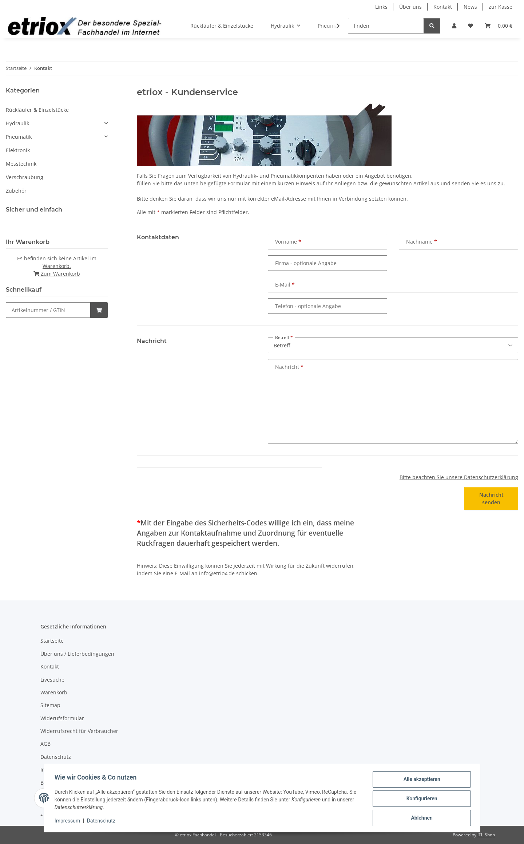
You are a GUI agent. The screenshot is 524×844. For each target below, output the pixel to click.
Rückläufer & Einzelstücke (37, 109)
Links (381, 6)
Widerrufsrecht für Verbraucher (79, 730)
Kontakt (442, 6)
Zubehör (16, 190)
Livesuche (52, 679)
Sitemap (50, 705)
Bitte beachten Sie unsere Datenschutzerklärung (459, 477)
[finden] (386, 25)
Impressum (68, 821)
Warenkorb (53, 692)
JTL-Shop (486, 835)
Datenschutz (102, 821)
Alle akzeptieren (420, 780)
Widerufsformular (62, 718)
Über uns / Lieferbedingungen (77, 653)
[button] (454, 25)
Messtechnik (21, 163)
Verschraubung (24, 177)
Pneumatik (19, 136)
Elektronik (18, 150)
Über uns (410, 6)
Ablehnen (420, 818)
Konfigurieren (420, 799)
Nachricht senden (491, 498)
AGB (45, 743)
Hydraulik (17, 123)
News (470, 6)
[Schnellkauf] (48, 310)
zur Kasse (500, 6)
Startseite (52, 640)
